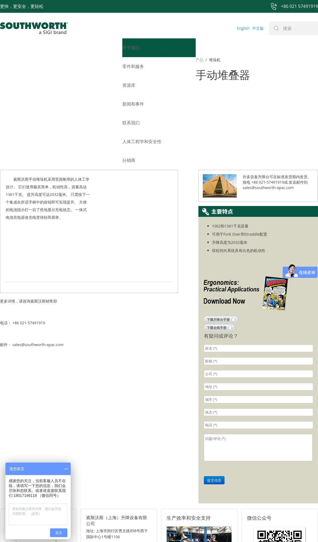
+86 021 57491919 (79, 529)
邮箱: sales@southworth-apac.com (116, 463)
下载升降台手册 (218, 231)
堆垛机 (19, 59)
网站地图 (152, 529)
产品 (4, 59)
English (243, 28)
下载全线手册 (216, 239)
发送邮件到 (298, 94)
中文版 (258, 28)
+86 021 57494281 (124, 529)
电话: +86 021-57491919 (107, 469)
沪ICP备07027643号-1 (183, 529)
